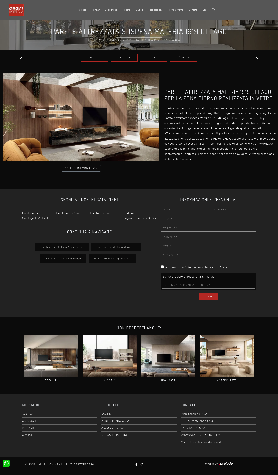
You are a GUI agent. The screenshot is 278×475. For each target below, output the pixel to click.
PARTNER (28, 427)
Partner (96, 10)
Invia (208, 296)
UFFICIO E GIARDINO (114, 435)
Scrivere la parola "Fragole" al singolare (188, 277)
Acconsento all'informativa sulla (196, 267)
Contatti (193, 10)
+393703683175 (209, 435)
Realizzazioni (155, 10)
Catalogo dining (100, 213)
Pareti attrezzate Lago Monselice (116, 247)
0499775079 (195, 428)
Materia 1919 (172, 40)
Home (101, 40)
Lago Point (111, 10)
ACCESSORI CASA (112, 427)
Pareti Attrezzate (147, 40)
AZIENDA (27, 413)
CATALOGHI (29, 421)
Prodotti (126, 10)
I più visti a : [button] (183, 57)
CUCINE (106, 413)
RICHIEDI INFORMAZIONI (81, 168)
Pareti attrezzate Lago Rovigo (63, 258)
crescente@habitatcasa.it (204, 442)
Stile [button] (154, 57)
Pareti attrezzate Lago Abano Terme (62, 247)
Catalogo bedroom (68, 213)
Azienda (82, 10)
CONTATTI (28, 435)
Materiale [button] (124, 57)
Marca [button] (94, 57)
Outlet (139, 10)
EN (204, 10)
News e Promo (176, 10)
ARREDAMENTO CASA (115, 421)
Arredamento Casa (119, 40)
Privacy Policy (217, 267)
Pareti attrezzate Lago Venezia (112, 258)
